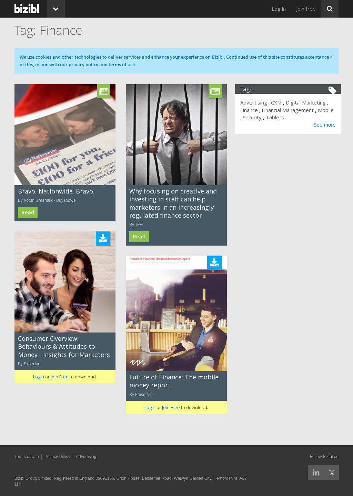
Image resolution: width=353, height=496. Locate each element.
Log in (279, 8)
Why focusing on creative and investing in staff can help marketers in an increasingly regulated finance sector (173, 203)
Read (27, 212)
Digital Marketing (308, 102)
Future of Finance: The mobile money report (174, 381)
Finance (251, 110)
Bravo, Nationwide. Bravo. (56, 191)
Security (271, 117)
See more (322, 125)
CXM (278, 102)
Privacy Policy (57, 456)
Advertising (256, 102)
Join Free (60, 377)
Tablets (294, 117)
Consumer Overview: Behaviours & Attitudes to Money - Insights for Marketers (64, 346)
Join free (306, 8)
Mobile (251, 117)
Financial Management (290, 110)
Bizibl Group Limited (32, 478)
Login (38, 377)
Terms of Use (26, 456)
